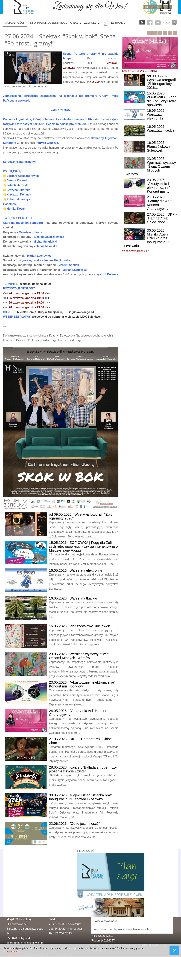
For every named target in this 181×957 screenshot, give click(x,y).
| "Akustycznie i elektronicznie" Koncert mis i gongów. (82, 684)
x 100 (96, 81)
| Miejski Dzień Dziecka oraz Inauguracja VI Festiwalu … (147, 238)
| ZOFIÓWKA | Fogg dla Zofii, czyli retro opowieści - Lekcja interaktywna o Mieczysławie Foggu (83, 546)
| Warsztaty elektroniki (75, 570)
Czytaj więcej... (12, 951)
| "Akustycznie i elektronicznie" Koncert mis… (158, 185)
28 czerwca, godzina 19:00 (27, 307)
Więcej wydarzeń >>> (135, 250)
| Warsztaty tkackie (73, 598)
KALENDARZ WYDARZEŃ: (139, 70)
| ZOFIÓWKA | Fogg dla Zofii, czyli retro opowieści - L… (161, 99)
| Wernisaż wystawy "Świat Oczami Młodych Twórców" (79, 656)
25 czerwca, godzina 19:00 (27, 297)
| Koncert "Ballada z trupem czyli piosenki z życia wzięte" (83, 769)
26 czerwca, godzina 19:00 (27, 302)
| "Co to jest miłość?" (74, 823)
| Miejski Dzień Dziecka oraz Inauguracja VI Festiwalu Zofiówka (80, 797)
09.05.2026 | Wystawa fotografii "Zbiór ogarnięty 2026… (161, 82)
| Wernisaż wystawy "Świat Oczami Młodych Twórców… (150, 166)
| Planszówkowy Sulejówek (79, 626)
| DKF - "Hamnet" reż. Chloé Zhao (162, 218)
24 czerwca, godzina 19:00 (27, 293)
